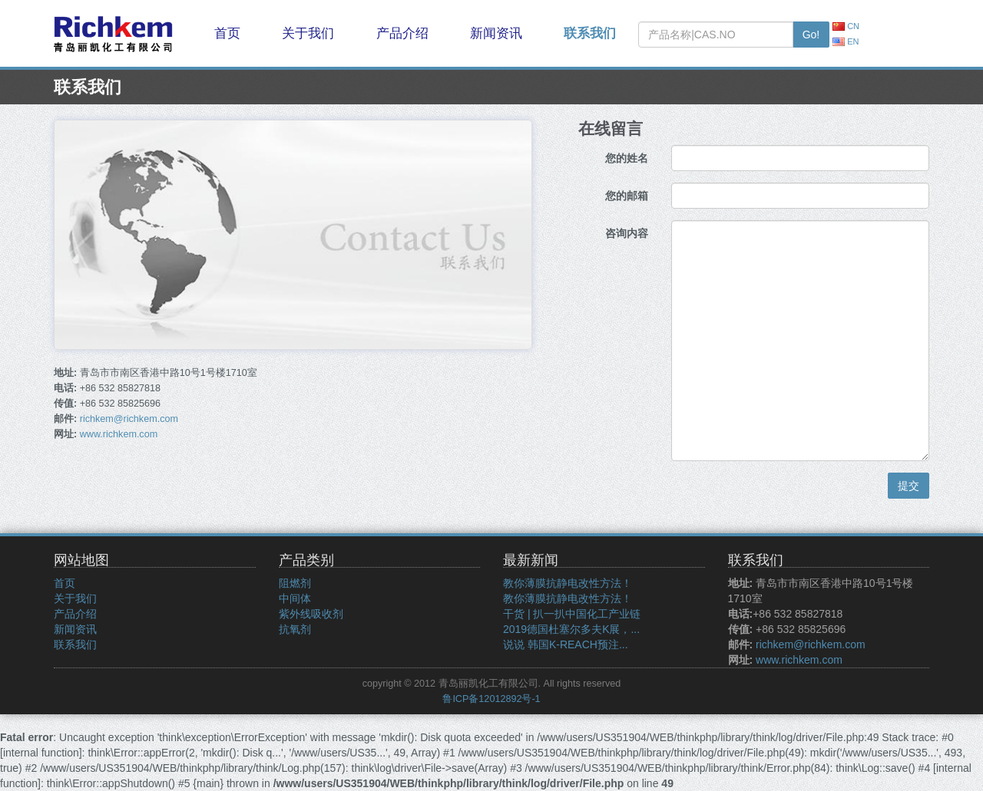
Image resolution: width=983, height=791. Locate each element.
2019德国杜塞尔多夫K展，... (571, 629)
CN (845, 26)
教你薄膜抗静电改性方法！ (567, 583)
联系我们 (590, 33)
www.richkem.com (118, 434)
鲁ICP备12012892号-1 (491, 699)
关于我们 (308, 33)
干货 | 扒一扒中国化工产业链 (571, 614)
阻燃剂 (295, 583)
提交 (908, 486)
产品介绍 (402, 33)
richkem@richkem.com (129, 419)
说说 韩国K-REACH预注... (565, 644)
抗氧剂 (295, 629)
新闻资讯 (496, 33)
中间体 (295, 598)
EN (845, 41)
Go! (811, 34)
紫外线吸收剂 (311, 614)
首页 (227, 33)
